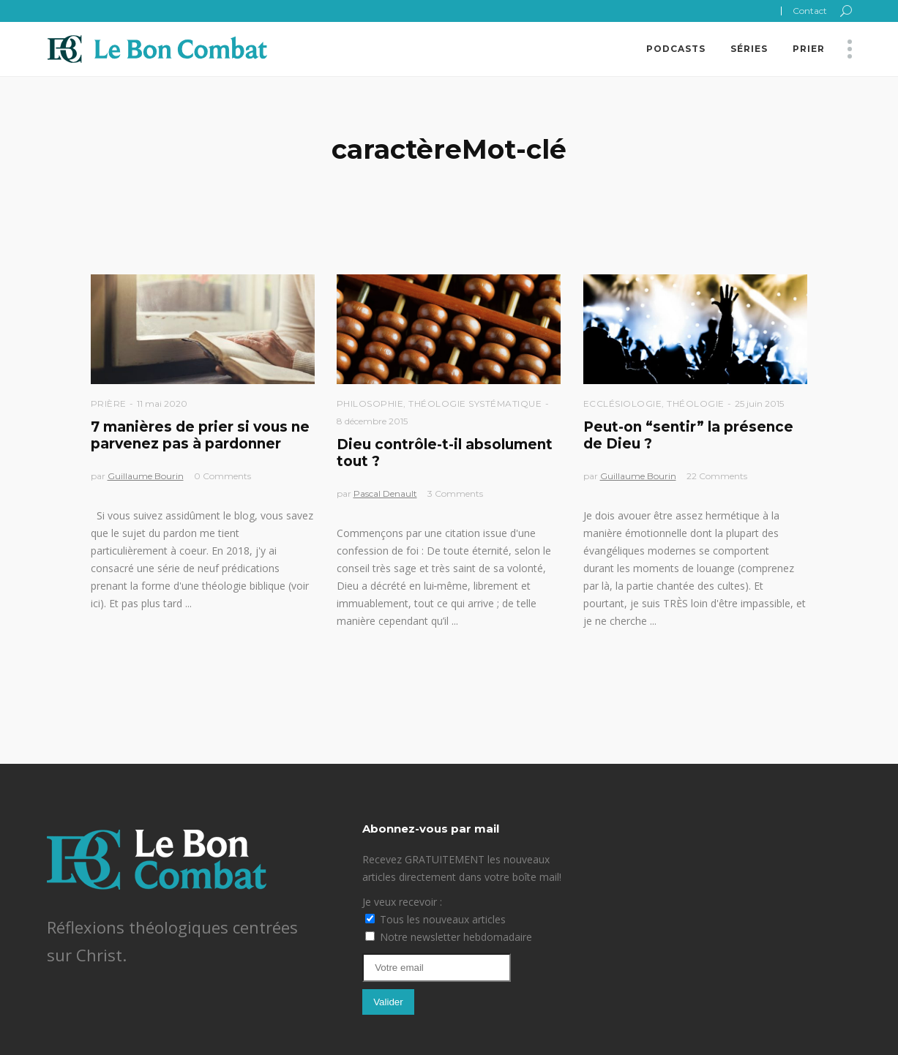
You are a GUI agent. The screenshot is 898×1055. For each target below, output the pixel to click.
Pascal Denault (385, 493)
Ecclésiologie (622, 403)
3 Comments (455, 493)
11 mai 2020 (162, 403)
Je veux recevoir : (402, 902)
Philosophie (370, 403)
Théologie (696, 403)
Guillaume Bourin (146, 475)
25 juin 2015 (759, 403)
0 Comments (222, 475)
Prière (109, 403)
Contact (810, 10)
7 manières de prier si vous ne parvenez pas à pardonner (200, 435)
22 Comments (716, 475)
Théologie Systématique (475, 403)
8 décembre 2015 (372, 421)
